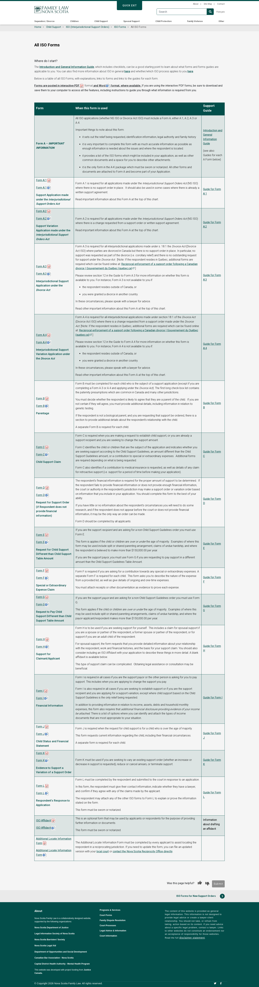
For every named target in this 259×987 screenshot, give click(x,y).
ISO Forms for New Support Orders (200, 896)
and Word (99, 85)
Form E (40, 535)
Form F (40, 570)
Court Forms (106, 915)
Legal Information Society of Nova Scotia (56, 933)
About (195, 4)
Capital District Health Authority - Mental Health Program (63, 964)
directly (157, 851)
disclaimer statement (192, 937)
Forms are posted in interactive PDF (57, 85)
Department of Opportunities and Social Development (62, 952)
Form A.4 (41, 335)
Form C (40, 447)
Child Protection (163, 21)
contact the (120, 851)
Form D (40, 487)
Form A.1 (41, 180)
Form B (40, 398)
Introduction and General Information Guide (66, 67)
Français (220, 12)
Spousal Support (131, 21)
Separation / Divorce (44, 21)
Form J (40, 726)
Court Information (108, 936)
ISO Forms (120, 27)
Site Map (208, 4)
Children (74, 21)
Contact (221, 4)
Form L (40, 785)
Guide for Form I (212, 697)
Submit (218, 883)
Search (210, 11)
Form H (40, 639)
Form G (40, 597)
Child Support (101, 21)
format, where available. (126, 85)
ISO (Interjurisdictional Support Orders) (87, 27)
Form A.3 (41, 266)
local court (102, 851)
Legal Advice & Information (113, 930)
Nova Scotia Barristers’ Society (51, 939)
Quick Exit (129, 5)
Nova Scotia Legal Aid (46, 945)
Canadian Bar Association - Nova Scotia (55, 958)
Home (37, 27)
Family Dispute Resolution (113, 920)
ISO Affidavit (43, 820)
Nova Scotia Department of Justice (53, 927)
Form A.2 (41, 211)
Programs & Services (110, 910)
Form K (40, 753)
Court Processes (108, 925)
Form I (40, 690)
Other (221, 21)
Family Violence (195, 21)
